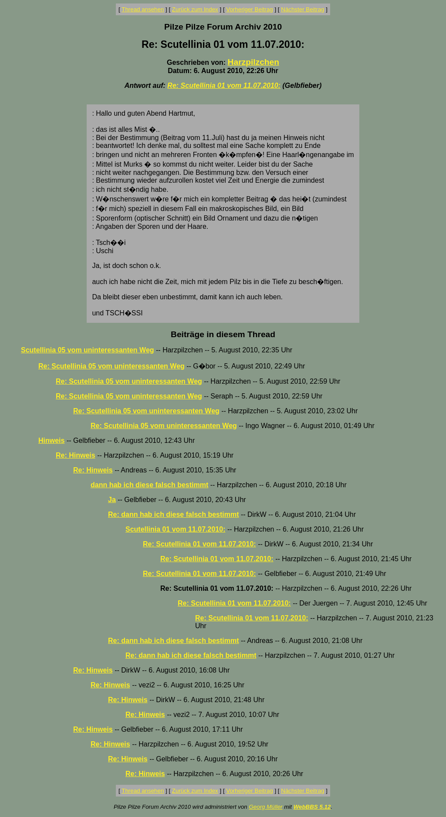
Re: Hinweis (75, 455)
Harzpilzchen (253, 62)
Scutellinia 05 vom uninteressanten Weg (87, 350)
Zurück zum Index (195, 9)
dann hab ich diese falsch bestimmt (149, 485)
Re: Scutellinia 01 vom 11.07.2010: (223, 85)
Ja (112, 499)
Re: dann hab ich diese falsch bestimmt (173, 514)
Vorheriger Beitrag (249, 9)
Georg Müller (265, 807)
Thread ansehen (143, 9)
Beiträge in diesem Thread (223, 334)
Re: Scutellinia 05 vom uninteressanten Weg (111, 366)
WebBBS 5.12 (312, 807)
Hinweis (51, 440)
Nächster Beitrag (302, 9)
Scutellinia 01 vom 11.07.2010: (175, 529)
